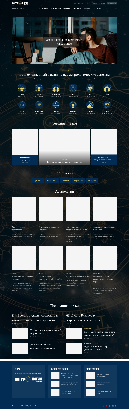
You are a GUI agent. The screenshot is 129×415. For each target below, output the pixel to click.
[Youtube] (75, 3)
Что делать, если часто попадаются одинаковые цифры (103, 285)
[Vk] (82, 3)
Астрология (43, 8)
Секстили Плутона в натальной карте (103, 381)
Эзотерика (87, 8)
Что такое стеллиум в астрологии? (103, 390)
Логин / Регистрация (99, 3)
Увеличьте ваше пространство (25, 159)
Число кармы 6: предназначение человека (103, 158)
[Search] (116, 8)
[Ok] (85, 3)
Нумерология (56, 8)
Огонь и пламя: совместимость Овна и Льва (50, 283)
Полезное (97, 8)
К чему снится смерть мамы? (78, 282)
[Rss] (88, 3)
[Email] (78, 3)
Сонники (67, 8)
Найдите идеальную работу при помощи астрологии (69, 390)
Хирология (77, 8)
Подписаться (112, 3)
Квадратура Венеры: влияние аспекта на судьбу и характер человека (69, 381)
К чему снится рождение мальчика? (64, 161)
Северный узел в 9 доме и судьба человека (69, 398)
